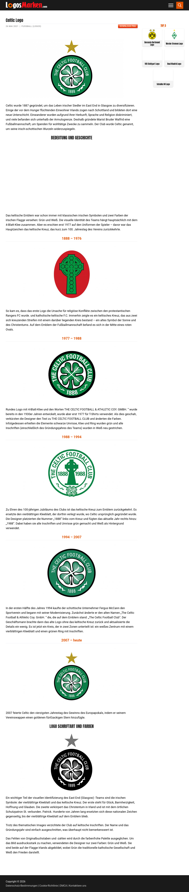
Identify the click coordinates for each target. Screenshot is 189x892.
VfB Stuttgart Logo (152, 63)
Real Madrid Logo (174, 63)
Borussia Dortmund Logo (152, 43)
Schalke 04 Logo (163, 84)
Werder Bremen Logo (174, 43)
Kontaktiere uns (77, 885)
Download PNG (128, 26)
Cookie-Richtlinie (48, 885)
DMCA (63, 885)
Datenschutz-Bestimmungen (21, 885)
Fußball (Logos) (31, 26)
